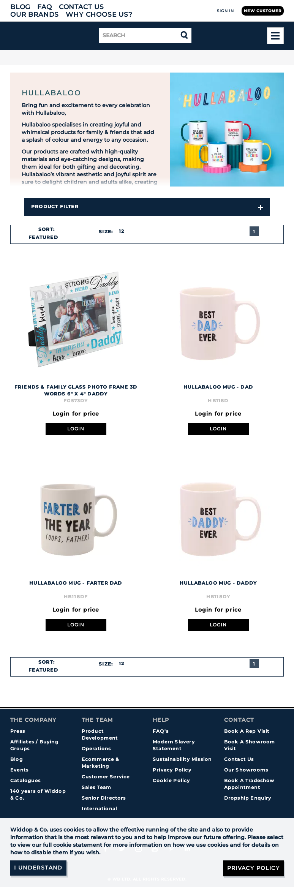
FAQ (44, 7)
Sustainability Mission (182, 759)
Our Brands (34, 14)
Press (17, 731)
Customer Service (106, 776)
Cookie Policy (171, 780)
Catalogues (25, 780)
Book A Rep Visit (247, 731)
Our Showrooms (246, 770)
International (99, 808)
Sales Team (97, 787)
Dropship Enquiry (248, 798)
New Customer (262, 10)
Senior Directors (104, 798)
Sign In (225, 10)
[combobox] (46, 237)
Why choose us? (99, 14)
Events (19, 770)
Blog (20, 7)
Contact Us (81, 7)
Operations (96, 748)
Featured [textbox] (43, 237)
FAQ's (161, 731)
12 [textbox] (121, 231)
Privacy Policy (172, 770)
